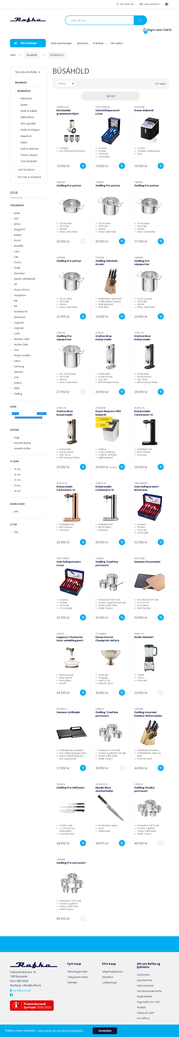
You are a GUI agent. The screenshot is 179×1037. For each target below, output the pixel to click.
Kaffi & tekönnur (29, 148)
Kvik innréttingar (61, 43)
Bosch (17, 240)
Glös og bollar (28, 123)
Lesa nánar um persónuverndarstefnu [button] (60, 1030)
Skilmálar (72, 982)
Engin (17, 437)
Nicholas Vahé (22, 339)
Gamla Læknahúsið (24, 278)
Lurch (17, 333)
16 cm (17, 469)
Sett (16, 511)
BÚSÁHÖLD (56, 55)
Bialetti (18, 235)
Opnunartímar (144, 980)
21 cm (17, 480)
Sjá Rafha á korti (20, 990)
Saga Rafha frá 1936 (148, 1002)
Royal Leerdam (22, 355)
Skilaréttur (107, 977)
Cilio (16, 256)
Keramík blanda (22, 443)
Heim (13, 55)
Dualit (17, 267)
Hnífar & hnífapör (30, 129)
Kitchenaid (19, 317)
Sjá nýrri (110, 96)
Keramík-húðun (22, 448)
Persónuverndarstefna (149, 991)
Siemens (18, 371)
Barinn (24, 104)
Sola (16, 377)
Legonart (19, 328)
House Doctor (22, 289)
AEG (16, 218)
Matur (23, 142)
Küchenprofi (20, 311)
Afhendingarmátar (77, 971)
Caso (16, 251)
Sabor (17, 361)
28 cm (17, 491)
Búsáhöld (32, 55)
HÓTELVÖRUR (24, 169)
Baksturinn (26, 98)
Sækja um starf (145, 1012)
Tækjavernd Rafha (77, 977)
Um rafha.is (143, 1018)
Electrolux (19, 273)
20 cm (17, 474)
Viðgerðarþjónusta (112, 971)
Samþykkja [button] (104, 1030)
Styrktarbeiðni (144, 996)
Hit (15, 284)
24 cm (17, 485)
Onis (16, 350)
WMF (17, 388)
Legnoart (19, 322)
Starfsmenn (143, 974)
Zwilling (18, 393)
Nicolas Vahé (21, 344)
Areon (17, 224)
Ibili (15, 300)
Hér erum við (124, 4)
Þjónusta (82, 43)
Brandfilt (18, 245)
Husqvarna (20, 295)
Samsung (19, 366)
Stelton (18, 382)
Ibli (15, 306)
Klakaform (26, 136)
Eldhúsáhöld (27, 117)
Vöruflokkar (25, 43)
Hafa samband (149, 4)
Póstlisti (141, 1007)
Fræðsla (98, 43)
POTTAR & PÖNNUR (28, 177)
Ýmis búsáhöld (28, 161)
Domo (17, 262)
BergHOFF (20, 229)
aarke (17, 213)
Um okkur (117, 43)
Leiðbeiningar (109, 982)
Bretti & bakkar (28, 110)
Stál (16, 532)
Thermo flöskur (29, 155)
